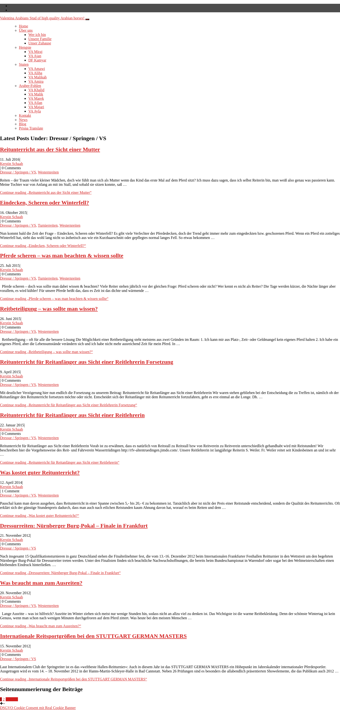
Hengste (25, 47)
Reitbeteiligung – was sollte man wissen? (49, 309)
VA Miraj (35, 52)
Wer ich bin (37, 35)
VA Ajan (34, 56)
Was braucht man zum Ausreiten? (41, 583)
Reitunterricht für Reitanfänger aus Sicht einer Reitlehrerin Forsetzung (86, 362)
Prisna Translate (31, 128)
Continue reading (46, 192)
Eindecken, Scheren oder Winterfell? (44, 202)
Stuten (24, 64)
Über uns (26, 30)
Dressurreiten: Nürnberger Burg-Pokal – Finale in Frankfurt (74, 526)
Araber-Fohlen (30, 86)
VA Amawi (36, 69)
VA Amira (35, 81)
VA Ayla (34, 111)
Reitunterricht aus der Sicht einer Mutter (50, 149)
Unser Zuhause (39, 43)
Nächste (12, 699)
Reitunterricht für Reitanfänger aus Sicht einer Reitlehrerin (72, 415)
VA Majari (36, 107)
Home (23, 26)
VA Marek (36, 98)
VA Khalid (36, 90)
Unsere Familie (39, 39)
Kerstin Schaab (11, 164)
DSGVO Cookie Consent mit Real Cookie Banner (38, 708)
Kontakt (25, 115)
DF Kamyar (37, 60)
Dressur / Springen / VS (18, 172)
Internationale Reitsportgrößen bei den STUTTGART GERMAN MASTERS (93, 636)
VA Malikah (37, 77)
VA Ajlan (35, 103)
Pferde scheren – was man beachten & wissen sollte (61, 255)
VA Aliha (35, 73)
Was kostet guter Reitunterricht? (40, 472)
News (23, 120)
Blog (22, 124)
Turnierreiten (48, 225)
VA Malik (35, 94)
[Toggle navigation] (87, 19)
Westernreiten (48, 172)
